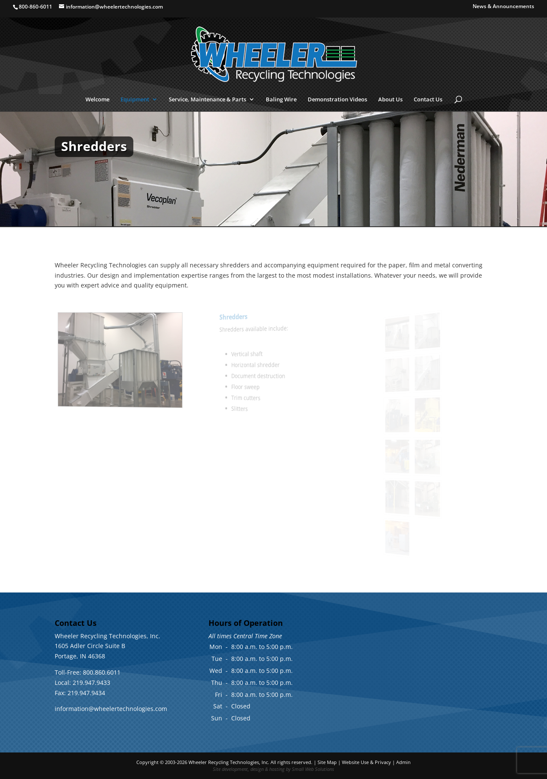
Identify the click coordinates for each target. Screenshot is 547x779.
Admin (403, 762)
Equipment (135, 99)
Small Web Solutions (313, 769)
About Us (390, 99)
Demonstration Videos (337, 99)
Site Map (327, 762)
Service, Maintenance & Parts (207, 99)
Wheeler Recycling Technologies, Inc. (228, 762)
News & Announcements (503, 7)
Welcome (97, 99)
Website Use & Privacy (366, 762)
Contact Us (428, 99)
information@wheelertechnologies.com (111, 709)
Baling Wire (281, 99)
